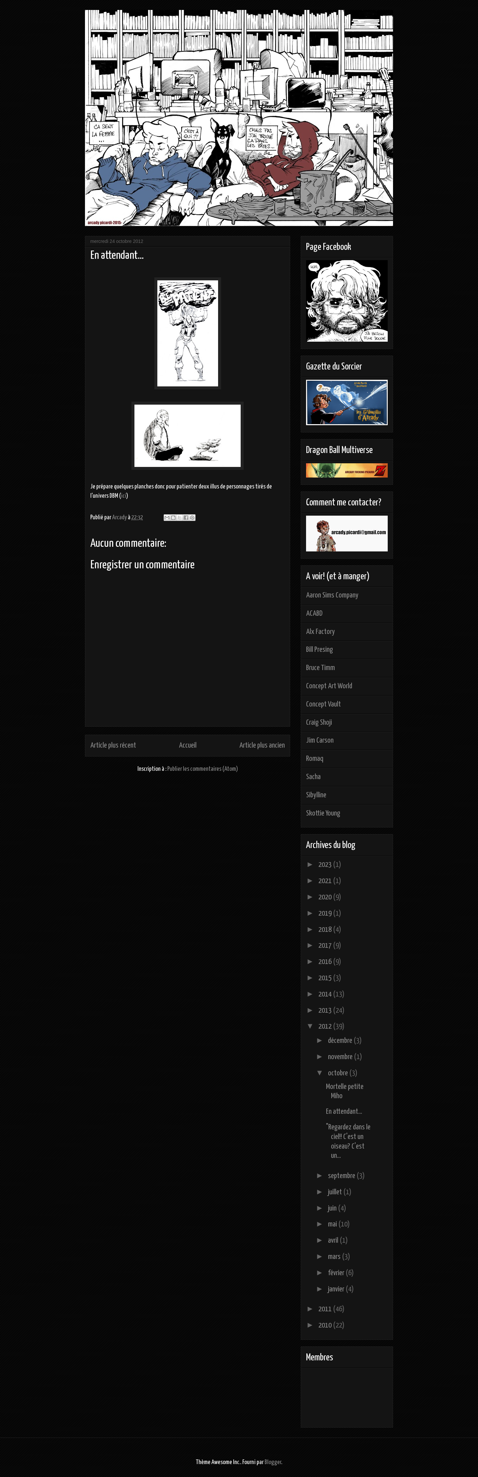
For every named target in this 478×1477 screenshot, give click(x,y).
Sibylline (316, 795)
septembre (342, 1176)
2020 (325, 897)
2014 (325, 994)
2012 (325, 1026)
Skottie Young (323, 813)
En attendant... (344, 1111)
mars (335, 1257)
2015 (325, 978)
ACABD (314, 613)
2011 (325, 1309)
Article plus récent (113, 745)
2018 (325, 930)
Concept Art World (329, 686)
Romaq (314, 759)
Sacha (313, 777)
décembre (341, 1041)
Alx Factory (320, 632)
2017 (325, 945)
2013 (325, 1010)
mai (333, 1224)
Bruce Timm (320, 668)
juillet (335, 1192)
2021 (325, 881)
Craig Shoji (319, 722)
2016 (325, 962)
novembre (341, 1057)
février (337, 1273)
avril (334, 1240)
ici (123, 496)
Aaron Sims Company (332, 595)
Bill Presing (319, 649)
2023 (325, 865)
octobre (338, 1073)
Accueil (188, 745)
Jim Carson (320, 740)
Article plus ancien (262, 745)
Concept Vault (323, 704)
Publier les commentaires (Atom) (202, 769)
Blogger (273, 1462)
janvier (337, 1289)
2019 (325, 913)
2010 (325, 1325)
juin (333, 1208)
